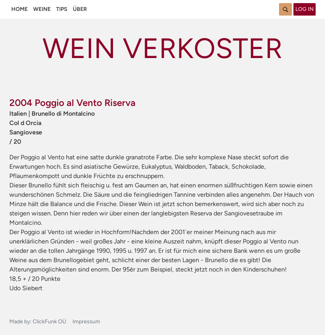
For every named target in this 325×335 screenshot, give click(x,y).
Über (80, 9)
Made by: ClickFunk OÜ (37, 321)
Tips (61, 9)
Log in (304, 9)
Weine (42, 9)
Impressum (86, 321)
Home (19, 9)
